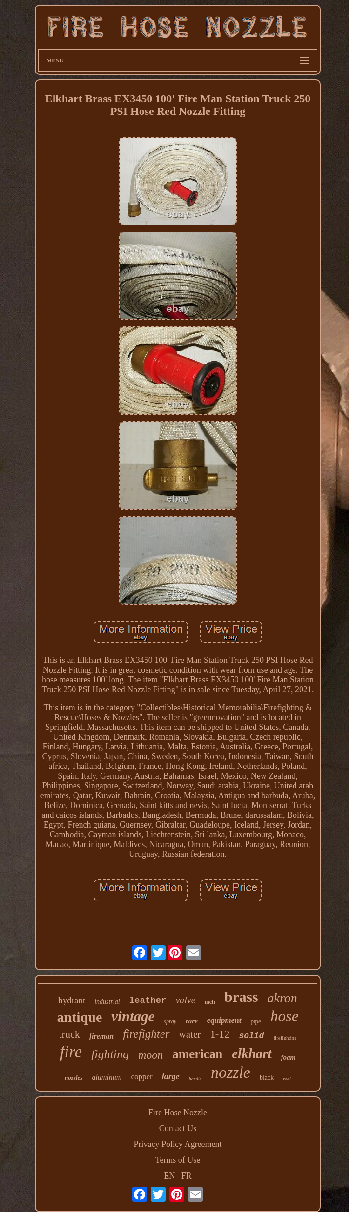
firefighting (284, 1037)
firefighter (146, 1033)
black (267, 1077)
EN (169, 1175)
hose (284, 1016)
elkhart (251, 1053)
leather (148, 1000)
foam (288, 1057)
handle (195, 1078)
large (171, 1076)
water (190, 1034)
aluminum (106, 1077)
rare (192, 1021)
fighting (110, 1054)
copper (141, 1076)
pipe (256, 1021)
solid (251, 1035)
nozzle (230, 1072)
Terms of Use (178, 1160)
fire (71, 1052)
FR (186, 1175)
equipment (224, 1020)
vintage (132, 1016)
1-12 (219, 1034)
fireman (101, 1036)
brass (241, 996)
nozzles (73, 1077)
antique (79, 1017)
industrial (107, 1001)
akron (282, 998)
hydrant (71, 1000)
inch (210, 1002)
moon (150, 1055)
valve (185, 1000)
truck (69, 1034)
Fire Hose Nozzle (177, 1112)
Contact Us (178, 1128)
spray (170, 1021)
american (197, 1054)
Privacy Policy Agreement (178, 1144)
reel (287, 1078)
